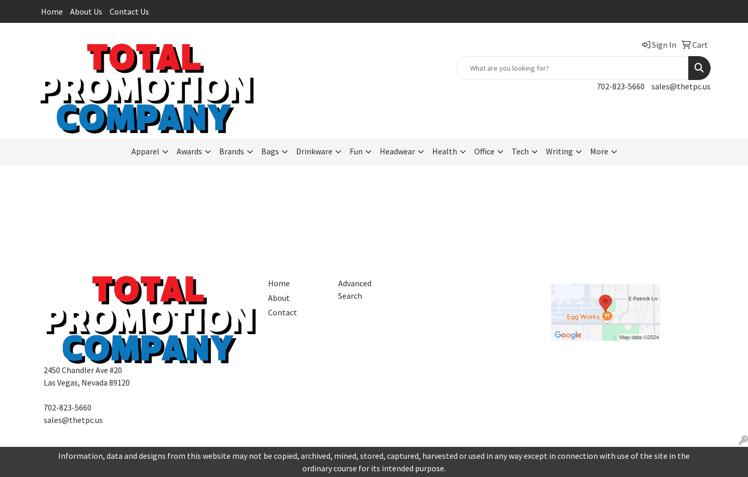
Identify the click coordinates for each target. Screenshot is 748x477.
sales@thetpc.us (681, 86)
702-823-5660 (621, 86)
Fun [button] (356, 151)
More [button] (599, 151)
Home (52, 11)
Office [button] (484, 151)
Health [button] (444, 151)
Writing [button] (559, 151)
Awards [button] (189, 151)
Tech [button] (520, 151)
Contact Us (129, 11)
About (279, 298)
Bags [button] (270, 151)
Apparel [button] (145, 151)
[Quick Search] (573, 68)
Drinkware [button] (314, 151)
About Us (86, 11)
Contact (282, 312)
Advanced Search (354, 289)
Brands (231, 151)
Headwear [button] (397, 151)
